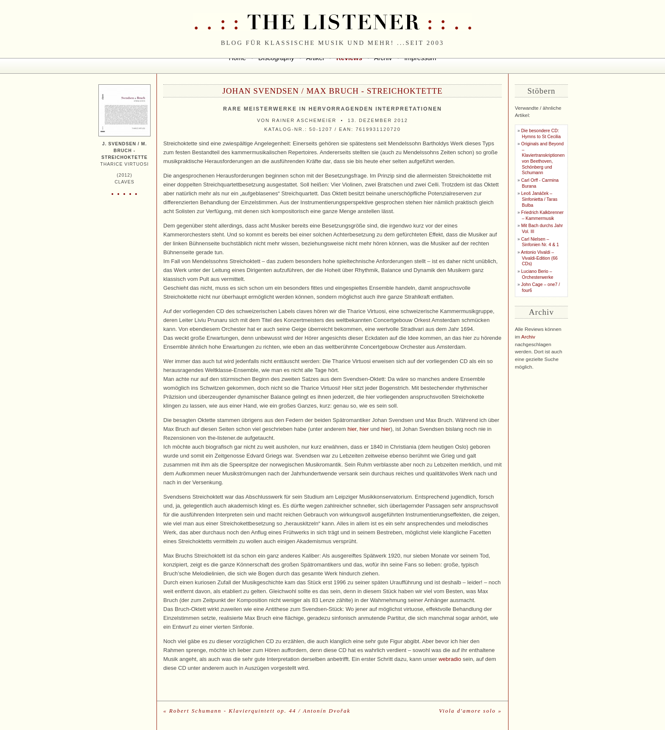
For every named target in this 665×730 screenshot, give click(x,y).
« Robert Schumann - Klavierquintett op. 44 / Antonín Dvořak (256, 711)
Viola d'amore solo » (470, 711)
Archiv (528, 337)
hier (351, 429)
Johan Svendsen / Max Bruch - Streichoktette (332, 90)
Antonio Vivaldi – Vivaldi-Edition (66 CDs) (539, 258)
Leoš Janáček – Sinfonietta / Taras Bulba (539, 199)
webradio (450, 659)
